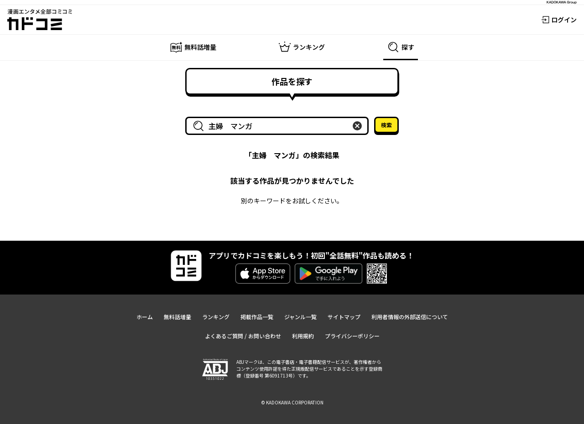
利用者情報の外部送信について (409, 317)
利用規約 (303, 336)
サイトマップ (344, 317)
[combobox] (279, 126)
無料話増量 (177, 317)
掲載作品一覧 (256, 317)
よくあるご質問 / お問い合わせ (243, 336)
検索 (386, 125)
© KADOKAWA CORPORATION (292, 402)
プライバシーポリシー (352, 336)
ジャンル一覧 (300, 317)
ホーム (144, 317)
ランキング (215, 317)
